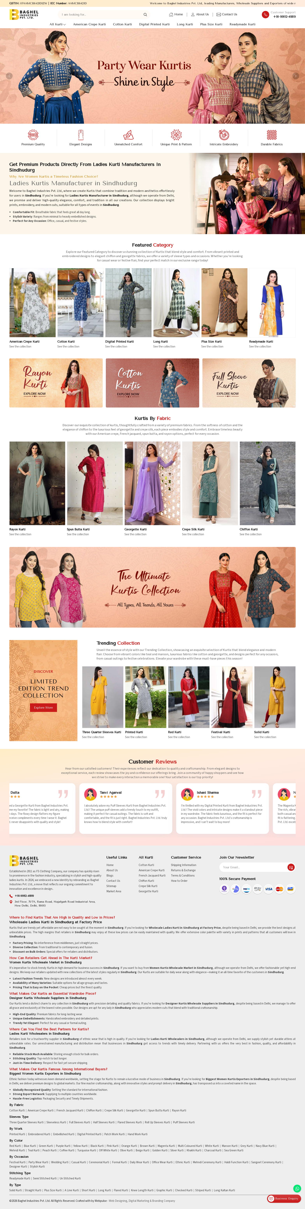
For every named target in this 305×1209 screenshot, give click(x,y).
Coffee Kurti (67, 1151)
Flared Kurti (121, 1190)
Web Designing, (118, 1201)
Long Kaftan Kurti (224, 1190)
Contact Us (226, 14)
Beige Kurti (142, 1151)
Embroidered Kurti (39, 1134)
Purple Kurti (63, 1146)
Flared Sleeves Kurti (129, 1122)
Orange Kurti (129, 1146)
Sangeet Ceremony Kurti (266, 1162)
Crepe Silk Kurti (193, 533)
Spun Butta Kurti (78, 533)
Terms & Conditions (183, 876)
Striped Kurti (203, 1190)
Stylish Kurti (37, 1167)
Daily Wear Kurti (139, 1162)
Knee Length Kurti (142, 1190)
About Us (200, 14)
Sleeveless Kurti (56, 1122)
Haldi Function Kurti (236, 1162)
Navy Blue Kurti (265, 1146)
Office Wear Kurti (162, 1162)
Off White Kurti (108, 1151)
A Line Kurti (72, 1190)
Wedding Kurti (59, 1162)
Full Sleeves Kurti (79, 1122)
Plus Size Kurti (211, 24)
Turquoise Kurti (86, 1151)
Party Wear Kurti (38, 1162)
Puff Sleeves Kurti (184, 1122)
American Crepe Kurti (89, 24)
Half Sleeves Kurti (104, 1122)
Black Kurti (97, 1146)
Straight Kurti (33, 1190)
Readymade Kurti (242, 24)
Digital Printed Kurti (154, 24)
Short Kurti (88, 1190)
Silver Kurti (177, 1151)
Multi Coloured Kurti (190, 1146)
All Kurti (58, 24)
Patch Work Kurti (114, 1134)
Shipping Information (183, 865)
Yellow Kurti (80, 1146)
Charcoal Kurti (212, 1151)
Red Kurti (15, 1146)
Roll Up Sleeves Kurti (157, 1122)
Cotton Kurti (122, 24)
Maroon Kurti (230, 1146)
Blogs (109, 876)
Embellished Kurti (63, 1134)
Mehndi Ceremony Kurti (207, 1162)
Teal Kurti (33, 1151)
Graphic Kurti (164, 1190)
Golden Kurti (159, 1151)
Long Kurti (185, 24)
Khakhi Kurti (194, 1151)
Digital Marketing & (140, 1201)
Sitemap (111, 886)
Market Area (113, 891)
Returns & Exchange (183, 870)
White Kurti (212, 1146)
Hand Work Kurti (137, 1134)
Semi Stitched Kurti (45, 1179)
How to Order (179, 881)
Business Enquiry (283, 1199)
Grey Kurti (246, 1146)
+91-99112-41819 (284, 17)
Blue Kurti (30, 1146)
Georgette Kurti (135, 533)
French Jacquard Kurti (152, 876)
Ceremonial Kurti (99, 1162)
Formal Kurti (119, 1162)
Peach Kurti (49, 1151)
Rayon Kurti (17, 533)
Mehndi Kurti (17, 1151)
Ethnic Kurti (182, 1162)
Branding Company (163, 1201)
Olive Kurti (126, 1151)
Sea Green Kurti (233, 1151)
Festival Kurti (17, 1162)
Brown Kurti (147, 1146)
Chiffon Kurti (249, 533)
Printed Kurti (17, 1134)
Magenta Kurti (166, 1146)
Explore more (39, 707)
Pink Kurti (112, 1146)
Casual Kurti (78, 1162)
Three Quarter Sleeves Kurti (26, 1122)
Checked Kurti (183, 1190)
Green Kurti (46, 1146)
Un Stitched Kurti (70, 1179)
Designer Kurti (18, 1167)
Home (176, 14)
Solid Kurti (15, 1190)
